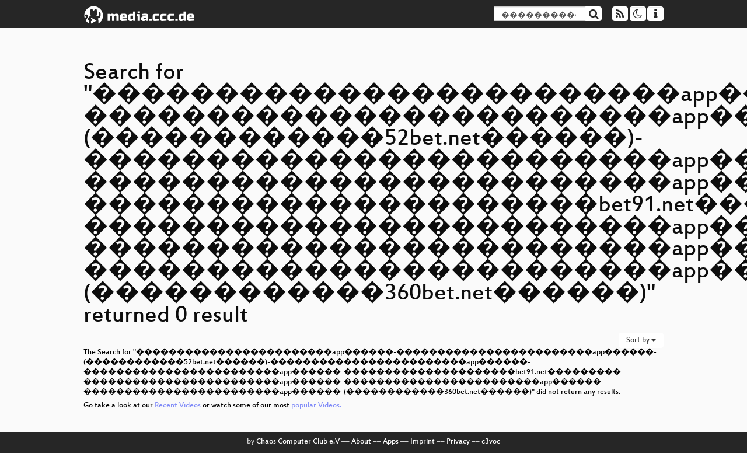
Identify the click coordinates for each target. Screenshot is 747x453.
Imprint (422, 442)
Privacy (458, 442)
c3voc (490, 442)
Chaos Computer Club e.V (298, 442)
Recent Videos (179, 406)
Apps (391, 442)
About (361, 442)
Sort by (641, 340)
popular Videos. (316, 406)
